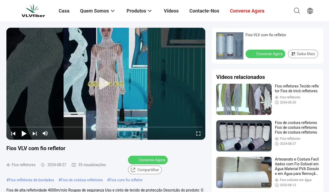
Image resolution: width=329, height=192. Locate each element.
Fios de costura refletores (82, 180)
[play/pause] (24, 133)
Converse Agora (148, 159)
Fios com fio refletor (126, 180)
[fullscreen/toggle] (198, 133)
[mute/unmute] (45, 133)
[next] (34, 133)
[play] (106, 83)
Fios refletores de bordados (31, 180)
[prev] (13, 133)
